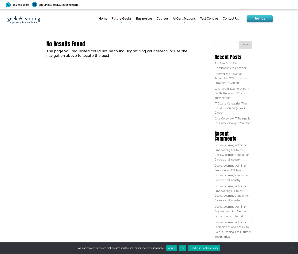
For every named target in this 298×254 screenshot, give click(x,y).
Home (103, 18)
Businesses (144, 18)
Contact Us (231, 18)
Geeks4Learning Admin (229, 145)
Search (245, 45)
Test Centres (209, 18)
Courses (163, 18)
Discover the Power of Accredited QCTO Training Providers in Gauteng (231, 78)
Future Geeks (122, 18)
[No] (293, 248)
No (182, 248)
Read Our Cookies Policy (204, 248)
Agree (171, 248)
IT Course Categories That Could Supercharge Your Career (231, 108)
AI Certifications (184, 18)
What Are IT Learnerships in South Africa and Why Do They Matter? (232, 93)
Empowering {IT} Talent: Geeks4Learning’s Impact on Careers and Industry (232, 155)
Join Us (259, 18)
